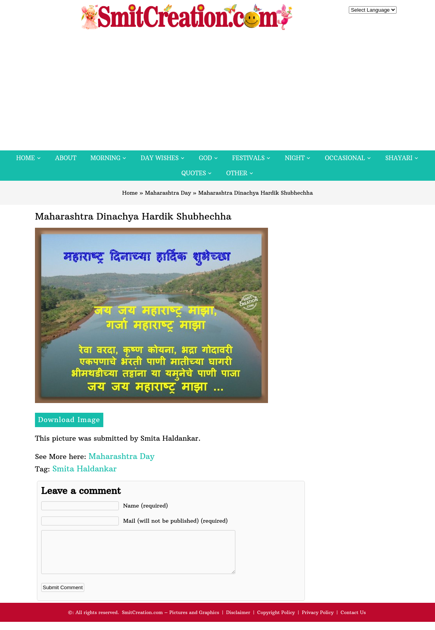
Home (25, 158)
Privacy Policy (318, 620)
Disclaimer (238, 620)
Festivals (248, 158)
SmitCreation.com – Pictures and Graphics (170, 620)
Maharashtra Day (168, 192)
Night (294, 158)
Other (236, 173)
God (205, 158)
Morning (105, 158)
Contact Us (353, 620)
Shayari (398, 158)
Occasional (345, 158)
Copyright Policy (276, 620)
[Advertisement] (217, 92)
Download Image (69, 419)
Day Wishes (160, 158)
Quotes (193, 173)
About (66, 158)
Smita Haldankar (84, 468)
